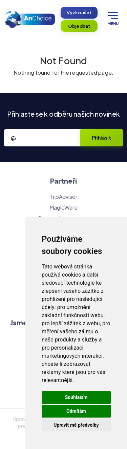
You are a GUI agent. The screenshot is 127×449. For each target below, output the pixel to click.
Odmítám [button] (76, 411)
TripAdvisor (63, 196)
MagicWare (63, 207)
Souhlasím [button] (76, 397)
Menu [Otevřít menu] (113, 19)
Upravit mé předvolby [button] (76, 425)
